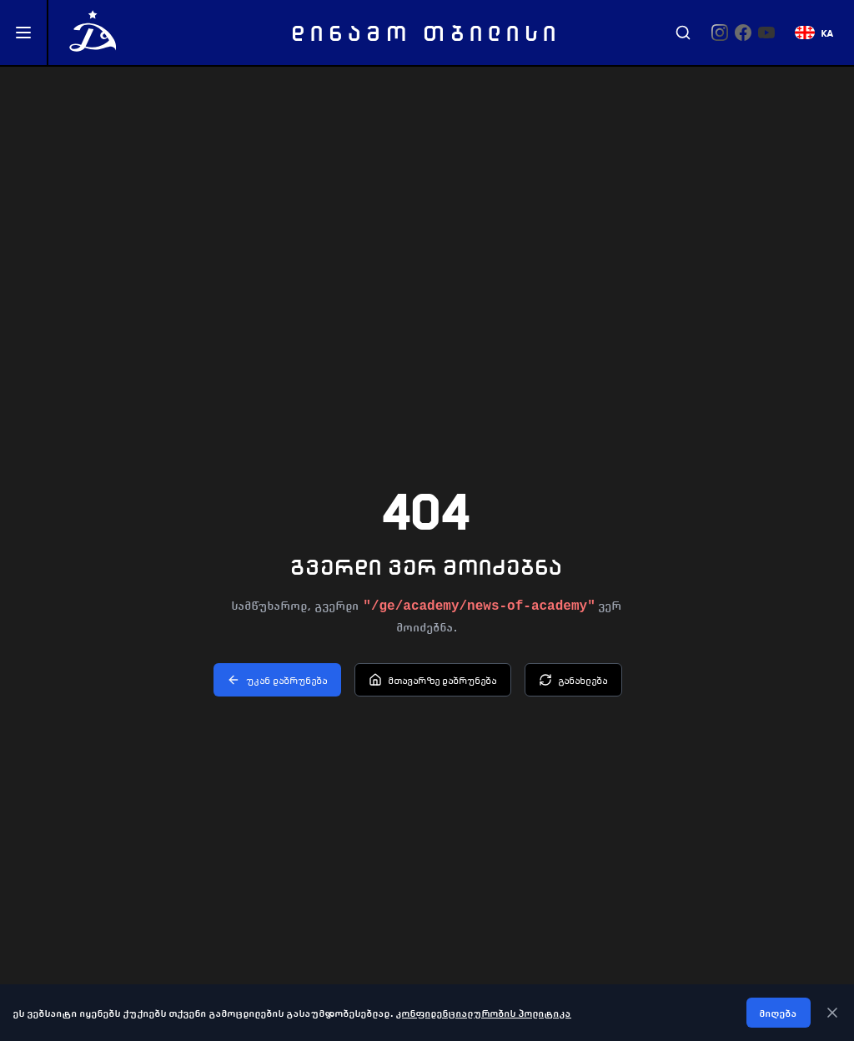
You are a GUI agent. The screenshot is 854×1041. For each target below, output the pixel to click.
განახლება (573, 679)
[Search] (683, 33)
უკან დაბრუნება (277, 679)
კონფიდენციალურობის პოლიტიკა (483, 1012)
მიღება (778, 1012)
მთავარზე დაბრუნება (433, 679)
